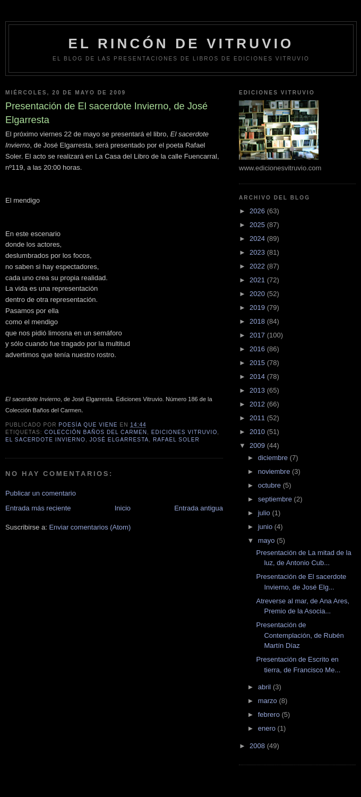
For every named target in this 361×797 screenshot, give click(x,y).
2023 (258, 252)
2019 (258, 307)
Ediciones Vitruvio (184, 432)
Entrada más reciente (38, 508)
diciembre (274, 458)
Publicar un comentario (40, 493)
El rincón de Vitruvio (181, 43)
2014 (258, 376)
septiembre (276, 499)
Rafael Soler (176, 440)
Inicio (123, 508)
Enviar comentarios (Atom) (90, 527)
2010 (258, 432)
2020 (258, 294)
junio (266, 527)
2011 (258, 418)
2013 (258, 390)
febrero (270, 714)
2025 (258, 225)
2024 (258, 238)
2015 (258, 363)
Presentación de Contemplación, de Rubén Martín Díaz (299, 635)
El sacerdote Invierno (45, 440)
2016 (258, 349)
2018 (258, 321)
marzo (268, 701)
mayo (267, 540)
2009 (258, 445)
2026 (258, 211)
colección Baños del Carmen (95, 432)
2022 (258, 266)
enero (268, 728)
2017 (258, 335)
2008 (258, 746)
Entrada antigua (198, 508)
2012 (258, 404)
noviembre (275, 471)
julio (265, 513)
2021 (258, 280)
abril (265, 687)
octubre (270, 485)
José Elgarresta (119, 440)
